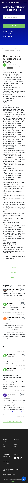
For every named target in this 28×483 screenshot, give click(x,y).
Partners (15, 444)
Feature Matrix (5, 439)
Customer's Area (17, 454)
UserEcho (14, 481)
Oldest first (21, 285)
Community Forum (8, 34)
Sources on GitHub (6, 463)
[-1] (23, 289)
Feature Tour (5, 437)
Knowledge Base (8, 31)
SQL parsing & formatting (9, 50)
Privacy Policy (16, 474)
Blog (15, 446)
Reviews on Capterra (18, 441)
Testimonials (16, 439)
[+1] (21, 289)
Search (14, 26)
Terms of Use (9, 474)
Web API (4, 444)
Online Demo (5, 441)
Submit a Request (6, 456)
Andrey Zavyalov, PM (13, 289)
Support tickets (7, 36)
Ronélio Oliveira (11, 64)
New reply (14, 277)
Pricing (4, 446)
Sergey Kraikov (11, 394)
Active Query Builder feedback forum (18, 49)
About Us (16, 437)
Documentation (6, 461)
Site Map (4, 474)
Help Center (4, 49)
